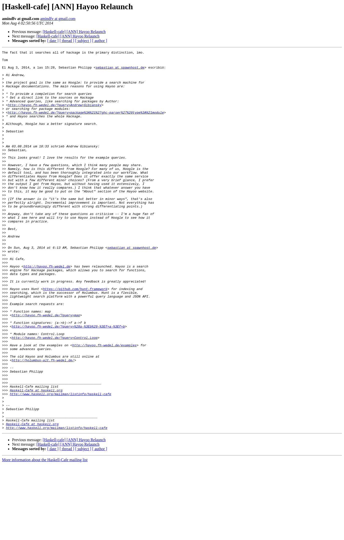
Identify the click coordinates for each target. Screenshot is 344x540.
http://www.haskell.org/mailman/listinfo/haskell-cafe (60, 463)
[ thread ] (67, 41)
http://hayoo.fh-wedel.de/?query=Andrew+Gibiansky (54, 116)
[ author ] (99, 41)
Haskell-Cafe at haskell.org (36, 458)
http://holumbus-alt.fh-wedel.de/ (43, 422)
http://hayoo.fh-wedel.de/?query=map (46, 368)
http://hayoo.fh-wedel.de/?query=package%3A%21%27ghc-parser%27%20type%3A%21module (86, 125)
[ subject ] (83, 41)
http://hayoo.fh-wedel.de (47, 310)
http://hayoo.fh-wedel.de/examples (104, 404)
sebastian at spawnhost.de (120, 71)
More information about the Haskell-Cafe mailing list (45, 535)
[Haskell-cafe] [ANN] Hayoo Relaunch (74, 32)
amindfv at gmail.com (58, 19)
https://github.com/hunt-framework (75, 337)
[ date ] (52, 41)
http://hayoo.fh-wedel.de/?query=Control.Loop (55, 395)
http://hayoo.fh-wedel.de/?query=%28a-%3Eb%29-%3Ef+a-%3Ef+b (68, 382)
